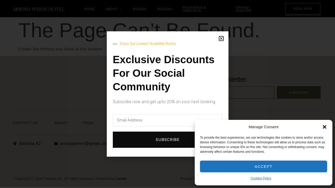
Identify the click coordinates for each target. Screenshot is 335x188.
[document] (167, 94)
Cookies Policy (261, 178)
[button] (324, 127)
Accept (264, 166)
